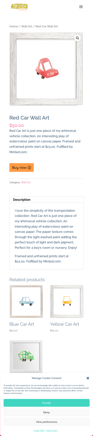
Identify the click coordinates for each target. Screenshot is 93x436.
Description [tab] (21, 199)
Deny (46, 412)
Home (13, 26)
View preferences (46, 422)
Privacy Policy (52, 430)
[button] (88, 378)
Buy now (19, 167)
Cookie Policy (39, 430)
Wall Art (26, 26)
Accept (46, 402)
